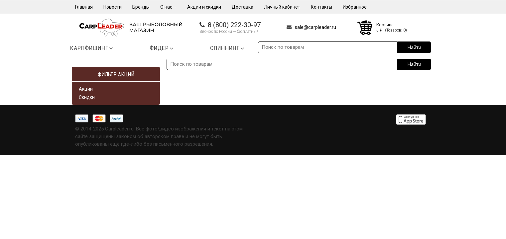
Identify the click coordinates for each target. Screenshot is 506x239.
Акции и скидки (204, 7)
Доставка (242, 7)
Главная (84, 7)
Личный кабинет (282, 7)
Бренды (141, 7)
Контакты (321, 7)
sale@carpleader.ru (315, 27)
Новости (112, 7)
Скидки (87, 97)
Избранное (355, 7)
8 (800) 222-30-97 (234, 25)
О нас (168, 7)
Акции (86, 89)
